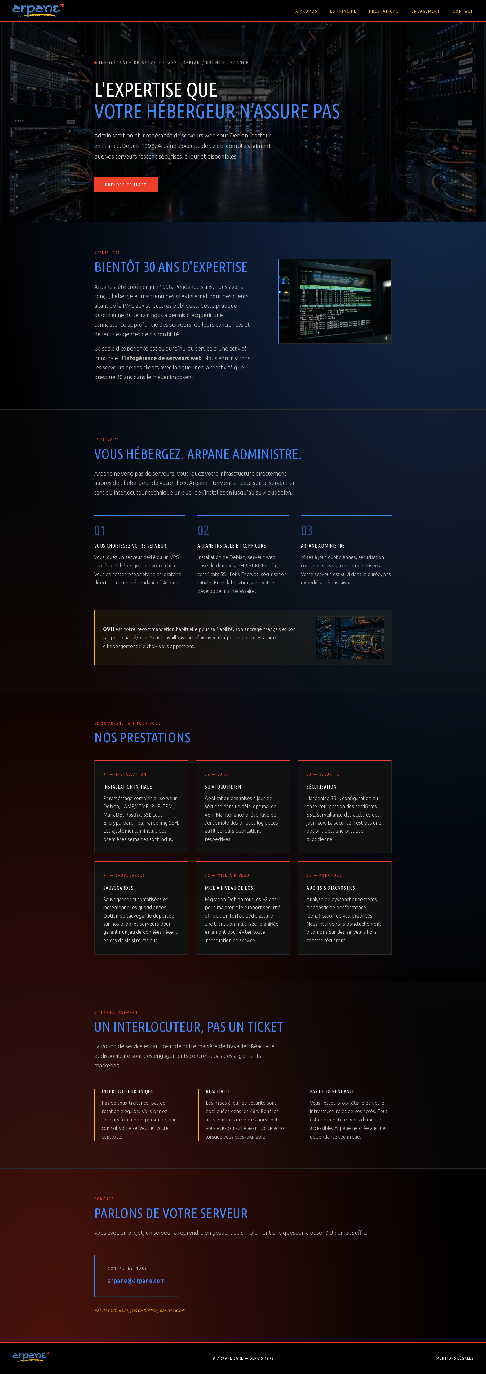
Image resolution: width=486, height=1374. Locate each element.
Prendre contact (126, 185)
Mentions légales (455, 1358)
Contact (463, 11)
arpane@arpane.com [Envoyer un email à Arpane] (136, 1280)
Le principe (343, 11)
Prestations (384, 11)
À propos (306, 11)
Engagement (426, 11)
